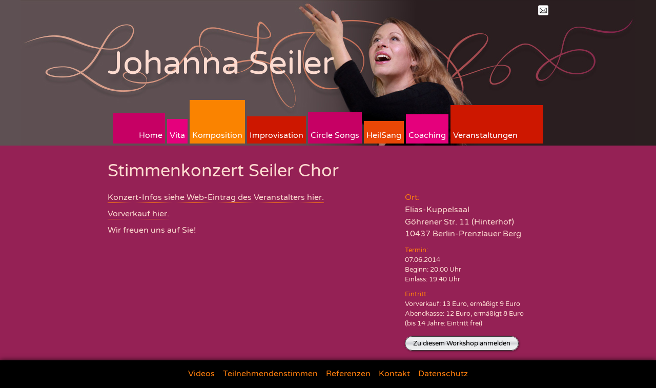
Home (150, 135)
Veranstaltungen (485, 135)
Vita (177, 135)
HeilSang (383, 135)
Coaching (427, 135)
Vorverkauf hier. (138, 214)
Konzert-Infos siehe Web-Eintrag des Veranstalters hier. (216, 197)
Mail (543, 10)
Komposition (217, 135)
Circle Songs (335, 135)
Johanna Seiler (221, 63)
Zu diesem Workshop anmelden (461, 343)
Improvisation (276, 135)
